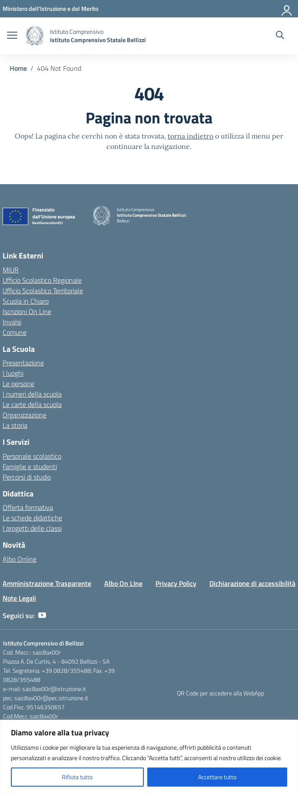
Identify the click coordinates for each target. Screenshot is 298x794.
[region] (149, 757)
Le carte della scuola (32, 404)
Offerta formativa (28, 507)
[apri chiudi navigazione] (12, 36)
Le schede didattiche (32, 518)
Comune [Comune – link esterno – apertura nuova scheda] (14, 332)
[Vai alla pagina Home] (18, 68)
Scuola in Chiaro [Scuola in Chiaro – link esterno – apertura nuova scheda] (26, 301)
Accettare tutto (217, 776)
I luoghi (13, 373)
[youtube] (42, 615)
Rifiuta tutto (77, 776)
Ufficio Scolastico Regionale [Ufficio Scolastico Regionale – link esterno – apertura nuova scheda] (42, 280)
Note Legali (19, 598)
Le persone (18, 383)
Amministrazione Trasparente (47, 583)
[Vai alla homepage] (34, 36)
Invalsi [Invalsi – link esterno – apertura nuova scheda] (12, 322)
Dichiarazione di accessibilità (252, 583)
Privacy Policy (176, 583)
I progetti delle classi (32, 528)
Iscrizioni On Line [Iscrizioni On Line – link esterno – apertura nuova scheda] (27, 311)
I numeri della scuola (32, 394)
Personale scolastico (32, 456)
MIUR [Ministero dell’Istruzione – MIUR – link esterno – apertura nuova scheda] (11, 270)
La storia (15, 425)
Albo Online (19, 559)
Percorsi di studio (27, 477)
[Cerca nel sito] (280, 36)
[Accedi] (287, 8)
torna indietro (190, 136)
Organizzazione (24, 415)
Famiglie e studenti (30, 466)
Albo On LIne (123, 583)
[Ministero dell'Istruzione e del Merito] (50, 8)
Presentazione (23, 362)
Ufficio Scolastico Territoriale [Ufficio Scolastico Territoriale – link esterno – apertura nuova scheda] (43, 290)
